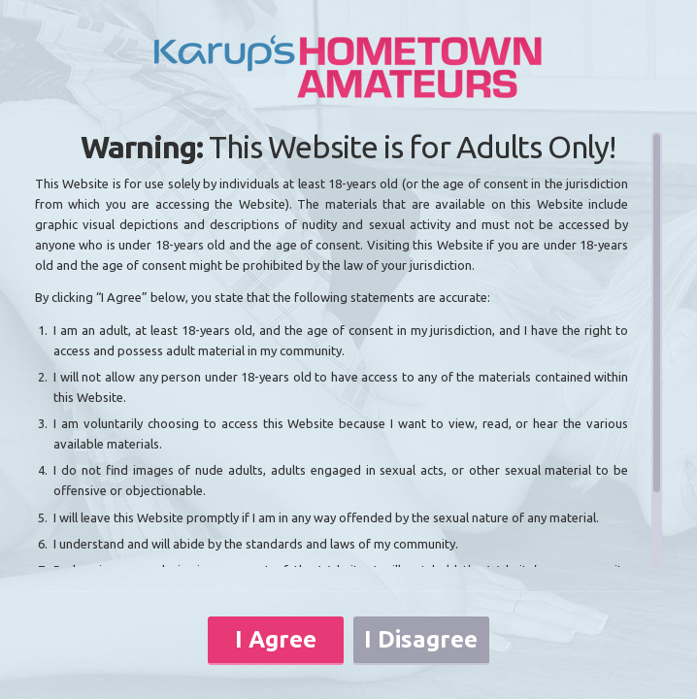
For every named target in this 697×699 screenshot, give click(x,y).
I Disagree (421, 639)
